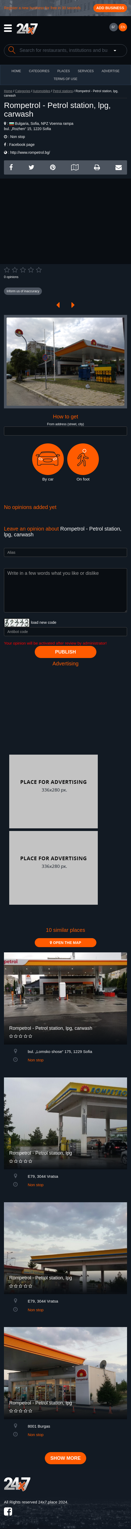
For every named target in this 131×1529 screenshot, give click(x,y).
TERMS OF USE (65, 79)
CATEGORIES (39, 71)
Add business (110, 8)
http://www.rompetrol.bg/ (30, 152)
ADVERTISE (110, 71)
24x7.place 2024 (52, 1502)
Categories (22, 91)
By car (48, 462)
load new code (43, 622)
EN (123, 27)
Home (8, 91)
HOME (16, 71)
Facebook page (22, 144)
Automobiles (41, 91)
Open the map (65, 943)
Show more (65, 1458)
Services (86, 71)
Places (63, 71)
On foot (83, 462)
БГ (113, 27)
